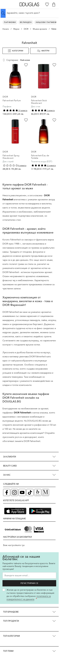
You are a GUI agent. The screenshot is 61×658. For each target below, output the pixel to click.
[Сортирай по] (33, 60)
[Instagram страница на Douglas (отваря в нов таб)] (14, 492)
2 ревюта (51, 110)
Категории (15, 50)
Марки (16, 29)
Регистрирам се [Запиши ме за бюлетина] (29, 583)
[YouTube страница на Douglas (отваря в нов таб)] (22, 492)
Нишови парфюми (47, 22)
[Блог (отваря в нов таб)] (37, 492)
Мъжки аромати (40, 29)
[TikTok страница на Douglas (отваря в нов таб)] (29, 492)
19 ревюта (22, 110)
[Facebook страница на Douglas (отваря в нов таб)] (6, 492)
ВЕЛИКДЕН (26, 22)
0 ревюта (22, 165)
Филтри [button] (43, 50)
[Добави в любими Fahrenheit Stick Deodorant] (54, 64)
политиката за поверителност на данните (29, 598)
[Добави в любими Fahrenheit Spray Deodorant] (26, 120)
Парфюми (10, 22)
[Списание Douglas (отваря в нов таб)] (45, 492)
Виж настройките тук (14, 545)
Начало (5, 29)
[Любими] (47, 4)
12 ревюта (51, 165)
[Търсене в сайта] (29, 13)
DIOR (26, 29)
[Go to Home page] (29, 4)
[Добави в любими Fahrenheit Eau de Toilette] (54, 120)
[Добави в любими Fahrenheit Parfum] (26, 64)
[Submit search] (3, 13)
